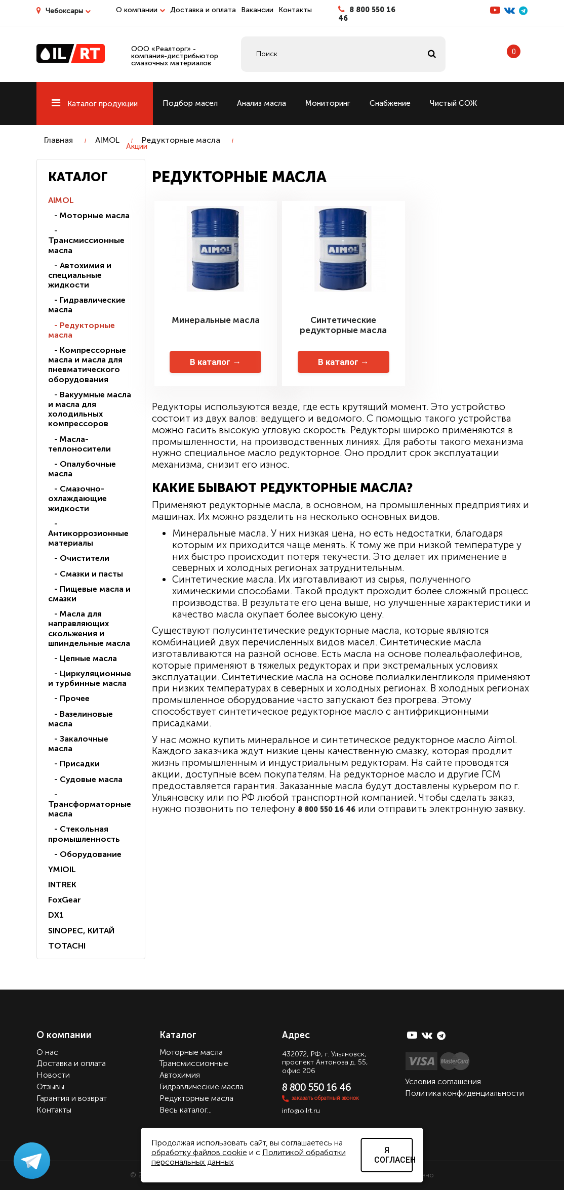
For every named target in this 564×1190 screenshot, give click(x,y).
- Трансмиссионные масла (86, 240)
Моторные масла (191, 1052)
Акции (136, 146)
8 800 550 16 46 (366, 14)
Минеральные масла (216, 320)
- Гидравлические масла (87, 304)
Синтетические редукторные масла (343, 325)
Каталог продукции (95, 103)
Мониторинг (327, 103)
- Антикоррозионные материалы (88, 533)
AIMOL (107, 140)
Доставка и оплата (203, 10)
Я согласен (393, 1155)
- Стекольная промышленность (84, 833)
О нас (47, 1052)
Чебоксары (68, 11)
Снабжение (390, 103)
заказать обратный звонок (325, 1098)
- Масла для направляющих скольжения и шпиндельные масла (89, 628)
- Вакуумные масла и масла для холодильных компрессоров (89, 409)
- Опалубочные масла (82, 468)
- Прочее (69, 698)
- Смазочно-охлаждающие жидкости (77, 498)
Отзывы (50, 1086)
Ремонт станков (76, 146)
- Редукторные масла (81, 330)
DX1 (56, 915)
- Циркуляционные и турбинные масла (89, 678)
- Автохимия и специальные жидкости (79, 275)
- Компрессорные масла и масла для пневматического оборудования (87, 364)
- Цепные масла (82, 658)
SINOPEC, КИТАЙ (81, 930)
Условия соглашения (443, 1081)
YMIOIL (62, 869)
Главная (58, 140)
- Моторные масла (89, 215)
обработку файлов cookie (199, 1152)
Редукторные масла (181, 140)
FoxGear (64, 900)
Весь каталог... (185, 1110)
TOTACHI (67, 946)
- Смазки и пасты (85, 574)
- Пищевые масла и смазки (89, 593)
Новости (53, 1075)
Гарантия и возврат (71, 1098)
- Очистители (78, 558)
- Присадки (74, 763)
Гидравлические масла (201, 1086)
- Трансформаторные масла (89, 804)
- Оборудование (85, 854)
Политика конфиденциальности (464, 1093)
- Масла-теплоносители (79, 444)
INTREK (62, 884)
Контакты (295, 10)
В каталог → (215, 362)
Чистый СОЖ (453, 103)
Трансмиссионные (193, 1063)
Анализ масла (261, 103)
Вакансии (257, 10)
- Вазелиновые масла (80, 718)
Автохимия (179, 1075)
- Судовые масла (85, 779)
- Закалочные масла (78, 743)
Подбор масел (190, 103)
